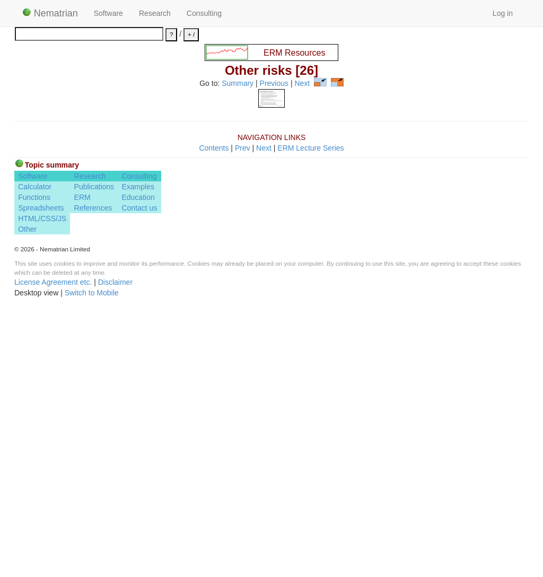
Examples (137, 455)
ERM (82, 465)
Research (155, 13)
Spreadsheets (41, 476)
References (93, 476)
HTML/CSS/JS (42, 487)
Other (27, 497)
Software (108, 13)
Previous (274, 84)
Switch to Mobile (92, 561)
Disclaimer (115, 550)
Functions (34, 465)
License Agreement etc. (53, 550)
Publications (94, 455)
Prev (242, 416)
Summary (237, 84)
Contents (214, 416)
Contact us (139, 476)
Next (302, 84)
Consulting (204, 13)
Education (137, 465)
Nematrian (50, 13)
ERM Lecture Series (310, 416)
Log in (503, 13)
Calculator (34, 455)
